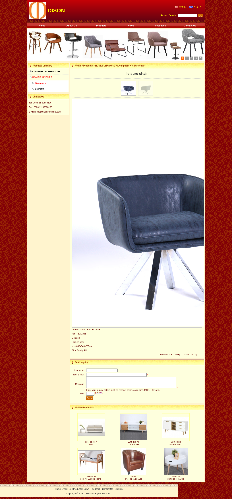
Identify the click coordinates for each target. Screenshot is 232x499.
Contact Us (190, 25)
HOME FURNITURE (105, 66)
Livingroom (123, 66)
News (131, 25)
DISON (88, 495)
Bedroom (38, 89)
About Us (71, 25)
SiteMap (119, 491)
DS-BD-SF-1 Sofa (91, 445)
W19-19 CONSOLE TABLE (176, 480)
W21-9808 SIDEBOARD (175, 445)
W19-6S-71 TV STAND (133, 445)
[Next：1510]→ (191, 354)
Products (101, 25)
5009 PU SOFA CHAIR (133, 480)
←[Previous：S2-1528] (168, 354)
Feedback (160, 25)
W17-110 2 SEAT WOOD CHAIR (91, 480)
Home (42, 25)
